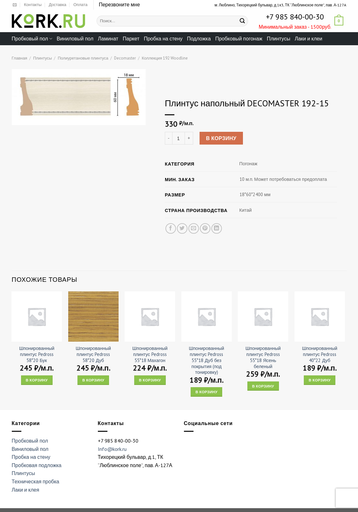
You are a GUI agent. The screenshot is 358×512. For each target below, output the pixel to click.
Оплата (80, 4)
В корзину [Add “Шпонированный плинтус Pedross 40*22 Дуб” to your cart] (320, 380)
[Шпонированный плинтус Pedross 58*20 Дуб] (93, 316)
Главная (19, 58)
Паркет (131, 38)
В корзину (221, 138)
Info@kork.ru (112, 449)
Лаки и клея (25, 490)
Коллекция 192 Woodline (165, 58)
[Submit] (242, 21)
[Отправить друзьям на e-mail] (193, 228)
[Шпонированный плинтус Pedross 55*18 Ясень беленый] (263, 316)
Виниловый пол (75, 38)
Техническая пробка (35, 481)
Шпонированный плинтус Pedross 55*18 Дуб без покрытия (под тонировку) (206, 360)
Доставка (57, 4)
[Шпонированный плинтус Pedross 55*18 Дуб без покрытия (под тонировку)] (206, 316)
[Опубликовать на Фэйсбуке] (170, 228)
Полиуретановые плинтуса (83, 58)
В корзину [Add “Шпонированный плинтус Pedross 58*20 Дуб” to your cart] (93, 380)
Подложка (199, 38)
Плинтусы (278, 38)
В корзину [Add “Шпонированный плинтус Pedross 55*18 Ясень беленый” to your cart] (263, 386)
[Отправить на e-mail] (15, 5)
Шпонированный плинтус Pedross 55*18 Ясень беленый (263, 357)
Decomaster (125, 58)
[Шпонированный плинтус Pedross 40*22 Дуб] (320, 316)
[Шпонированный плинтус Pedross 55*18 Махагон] (150, 316)
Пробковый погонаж (238, 38)
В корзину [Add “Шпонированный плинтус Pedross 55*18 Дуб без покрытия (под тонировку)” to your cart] (206, 391)
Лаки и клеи (308, 38)
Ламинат (108, 38)
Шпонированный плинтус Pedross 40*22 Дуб (319, 354)
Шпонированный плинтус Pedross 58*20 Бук (37, 354)
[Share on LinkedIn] (216, 228)
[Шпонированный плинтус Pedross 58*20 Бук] (36, 316)
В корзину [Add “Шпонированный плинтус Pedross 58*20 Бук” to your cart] (37, 380)
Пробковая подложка (37, 465)
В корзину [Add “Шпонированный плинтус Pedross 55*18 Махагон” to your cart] (150, 380)
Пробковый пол (32, 38)
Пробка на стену (163, 38)
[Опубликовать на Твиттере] (182, 228)
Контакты (32, 4)
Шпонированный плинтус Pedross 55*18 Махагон (150, 354)
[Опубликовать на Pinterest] (205, 228)
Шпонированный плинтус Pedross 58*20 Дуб (93, 354)
